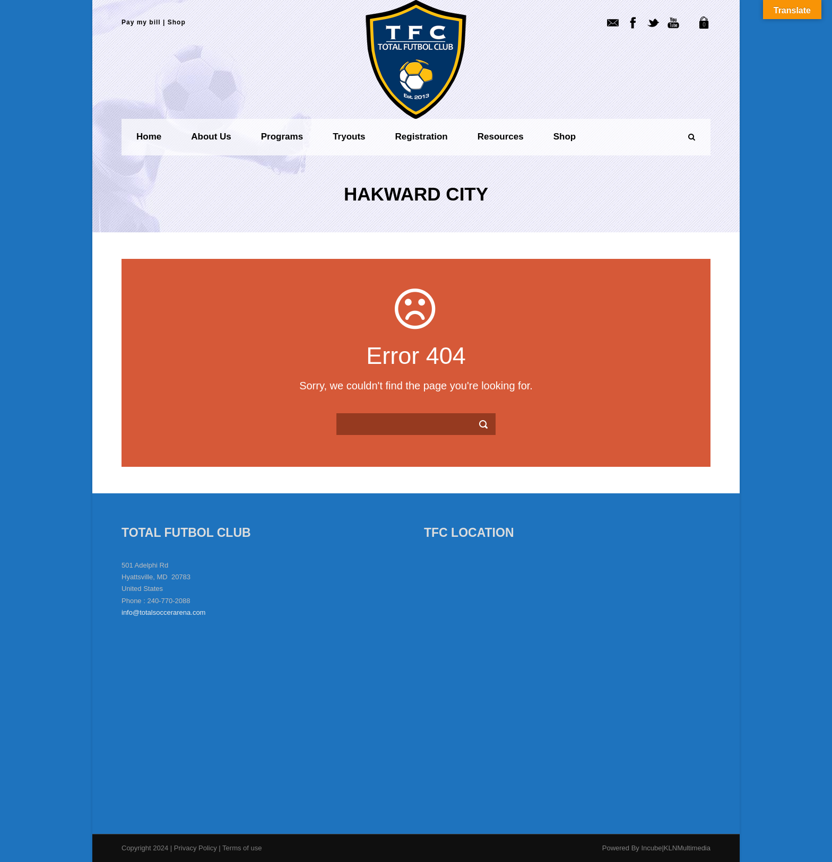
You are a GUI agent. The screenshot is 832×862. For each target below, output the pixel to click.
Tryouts (349, 137)
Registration (421, 137)
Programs (282, 137)
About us (211, 137)
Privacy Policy (196, 848)
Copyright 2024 (145, 848)
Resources (501, 137)
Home (148, 137)
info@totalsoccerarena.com (163, 612)
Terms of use (242, 848)
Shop (177, 22)
